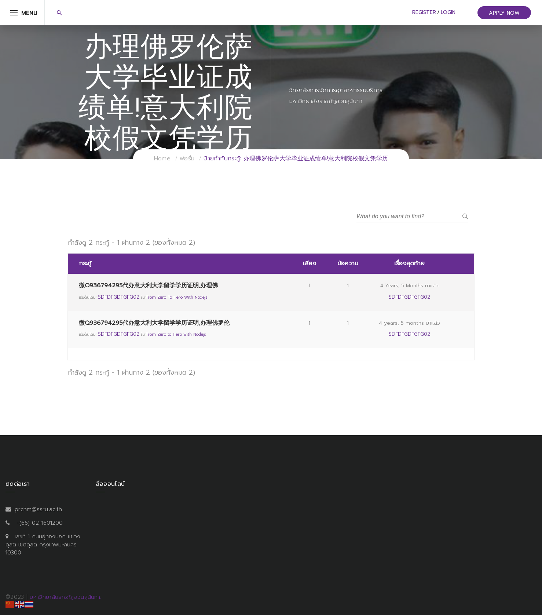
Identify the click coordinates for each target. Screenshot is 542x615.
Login (448, 12)
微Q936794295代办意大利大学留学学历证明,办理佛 (148, 285)
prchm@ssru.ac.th (38, 509)
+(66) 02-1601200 (40, 523)
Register (424, 12)
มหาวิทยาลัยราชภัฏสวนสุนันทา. (65, 597)
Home (162, 158)
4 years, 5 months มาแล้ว (409, 285)
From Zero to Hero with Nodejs (176, 297)
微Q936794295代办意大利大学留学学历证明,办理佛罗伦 (154, 323)
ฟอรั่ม (187, 158)
